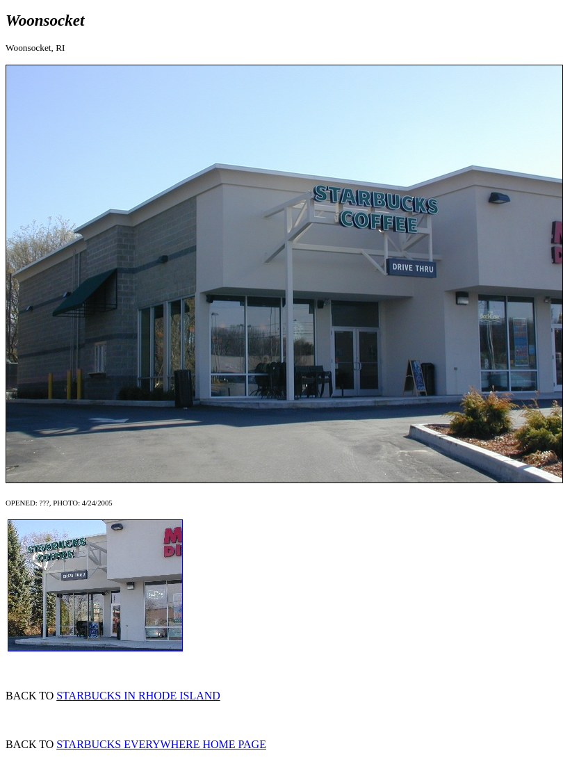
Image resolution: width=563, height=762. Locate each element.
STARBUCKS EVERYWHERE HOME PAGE (161, 744)
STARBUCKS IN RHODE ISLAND (138, 696)
